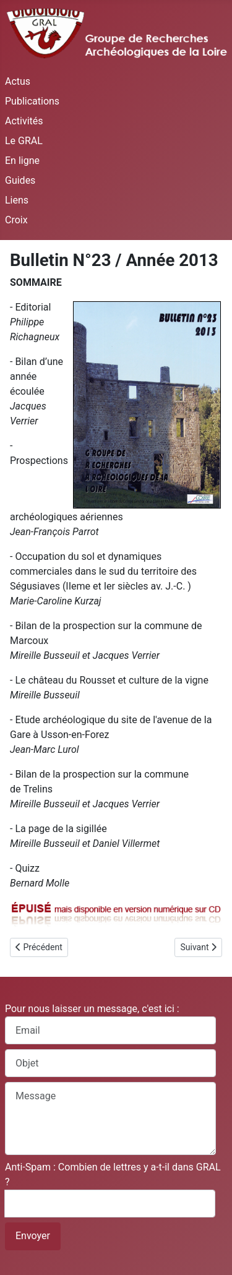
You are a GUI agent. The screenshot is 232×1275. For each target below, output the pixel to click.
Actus (17, 81)
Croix (16, 220)
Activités (24, 121)
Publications (32, 101)
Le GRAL (24, 141)
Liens (16, 200)
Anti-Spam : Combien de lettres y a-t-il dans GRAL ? (113, 1174)
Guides (20, 180)
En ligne (22, 160)
